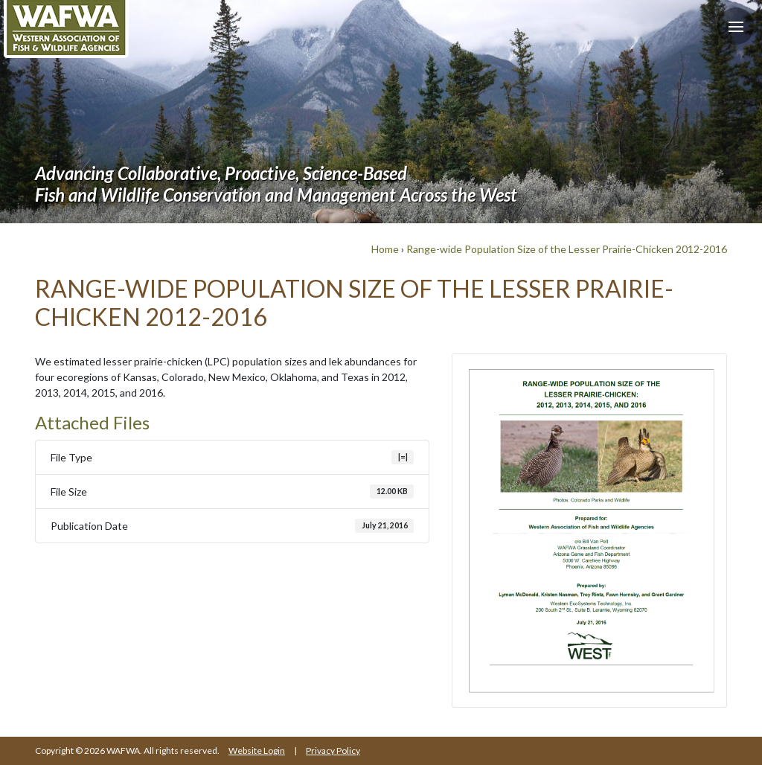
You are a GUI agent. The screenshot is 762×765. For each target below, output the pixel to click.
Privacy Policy (333, 750)
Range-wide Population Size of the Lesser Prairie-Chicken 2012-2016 (566, 249)
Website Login (256, 750)
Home (385, 249)
